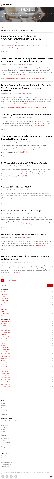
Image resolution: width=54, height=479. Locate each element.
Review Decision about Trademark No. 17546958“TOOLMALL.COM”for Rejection (21, 37)
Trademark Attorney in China (28, 78)
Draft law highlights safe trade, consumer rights (23, 234)
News (23, 64)
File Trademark (5, 423)
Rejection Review (5, 460)
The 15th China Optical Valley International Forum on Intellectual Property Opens (26, 137)
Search (3, 403)
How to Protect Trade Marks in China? (10, 421)
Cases (23, 42)
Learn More (4, 449)
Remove (3, 429)
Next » (14, 280)
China (51, 1)
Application (4, 405)
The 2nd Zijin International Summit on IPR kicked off (26, 114)
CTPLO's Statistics (5, 442)
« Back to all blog (5, 28)
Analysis (3, 407)
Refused (3, 458)
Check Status (4, 455)
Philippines (39, 1)
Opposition (4, 412)
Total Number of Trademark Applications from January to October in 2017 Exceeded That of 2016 (27, 60)
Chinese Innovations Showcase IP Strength (21, 210)
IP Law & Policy (5, 444)
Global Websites (31, 1)
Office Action (4, 425)
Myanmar (46, 1)
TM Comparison (5, 438)
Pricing (3, 447)
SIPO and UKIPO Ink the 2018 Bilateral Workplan (24, 163)
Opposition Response (6, 462)
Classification (4, 440)
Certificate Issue (5, 466)
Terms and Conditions (44, 472)
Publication (4, 427)
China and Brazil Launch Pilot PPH (17, 187)
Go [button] (50, 285)
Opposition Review (6, 464)
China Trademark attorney (13, 78)
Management (4, 414)
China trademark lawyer (41, 78)
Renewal (3, 431)
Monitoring (4, 410)
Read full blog (13, 48)
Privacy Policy (36, 472)
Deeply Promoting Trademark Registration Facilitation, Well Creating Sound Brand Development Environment (27, 88)
